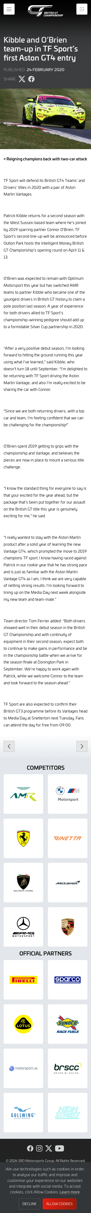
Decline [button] (30, 1204)
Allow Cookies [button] (59, 1204)
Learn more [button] (70, 1191)
